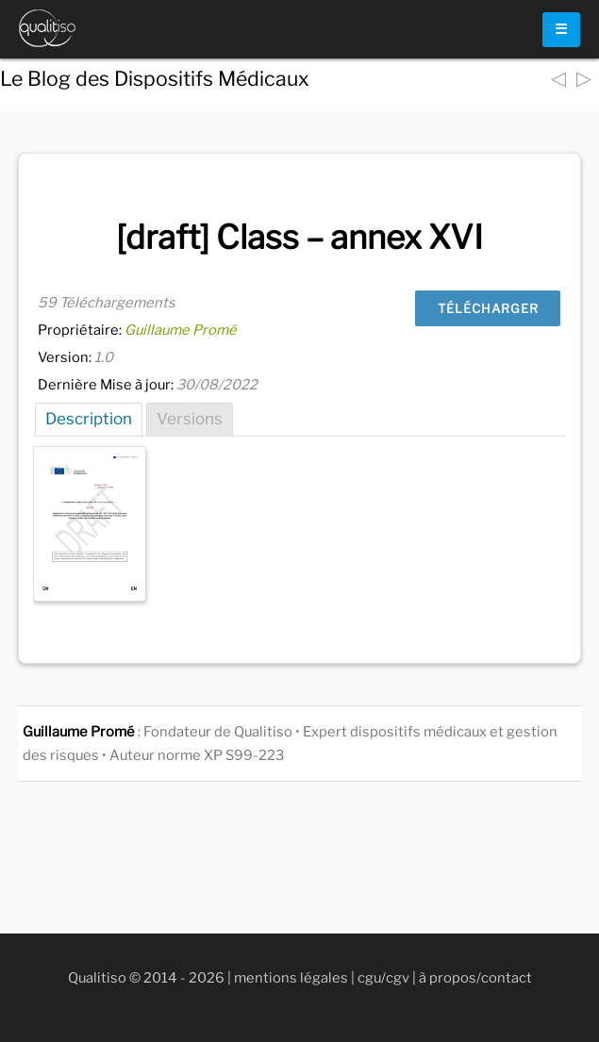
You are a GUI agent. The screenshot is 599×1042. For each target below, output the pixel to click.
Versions (190, 418)
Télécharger (488, 308)
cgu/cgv (383, 977)
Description (88, 418)
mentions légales (291, 977)
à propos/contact (475, 977)
